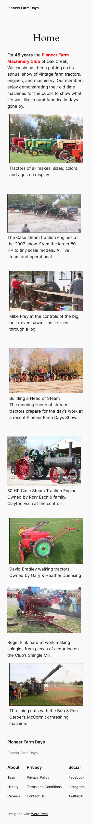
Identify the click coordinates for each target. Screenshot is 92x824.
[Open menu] (82, 8)
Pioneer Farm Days (23, 8)
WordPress (39, 814)
